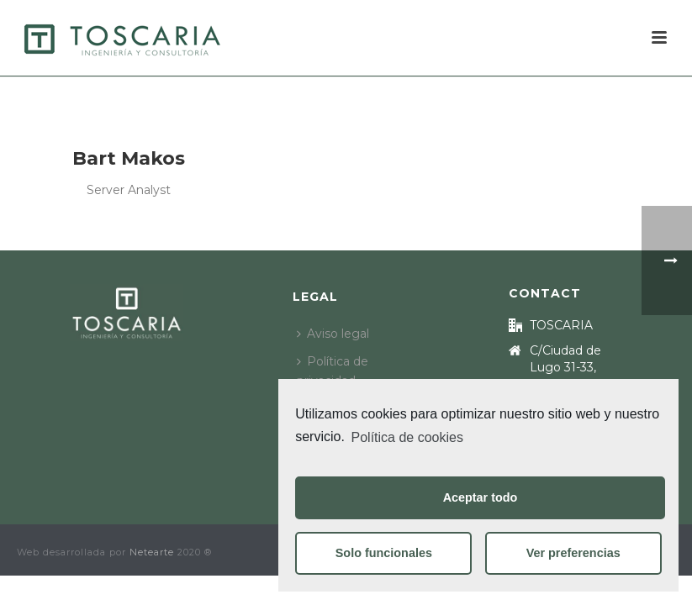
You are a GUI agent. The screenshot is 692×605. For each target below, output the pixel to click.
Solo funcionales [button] (383, 553)
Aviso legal (333, 333)
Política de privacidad (332, 371)
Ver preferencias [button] (573, 553)
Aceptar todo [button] (480, 497)
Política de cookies (407, 437)
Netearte (151, 552)
